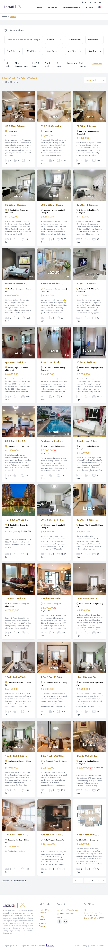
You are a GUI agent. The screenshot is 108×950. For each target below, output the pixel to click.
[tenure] (13, 51)
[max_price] (54, 51)
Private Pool (48, 64)
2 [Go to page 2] (86, 880)
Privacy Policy (81, 945)
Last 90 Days (35, 64)
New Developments (71, 7)
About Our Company (44, 911)
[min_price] (34, 51)
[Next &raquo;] (103, 880)
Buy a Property (42, 917)
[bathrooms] (95, 40)
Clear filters (97, 63)
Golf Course (82, 64)
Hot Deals (7, 64)
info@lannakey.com (67, 910)
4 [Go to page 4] (98, 880)
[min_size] (74, 51)
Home (39, 7)
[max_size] (95, 51)
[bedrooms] (74, 40)
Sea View (59, 64)
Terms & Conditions (98, 945)
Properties (52, 7)
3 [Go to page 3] (92, 880)
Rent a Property (42, 924)
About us (90, 7)
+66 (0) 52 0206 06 (65, 915)
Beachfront (72, 63)
